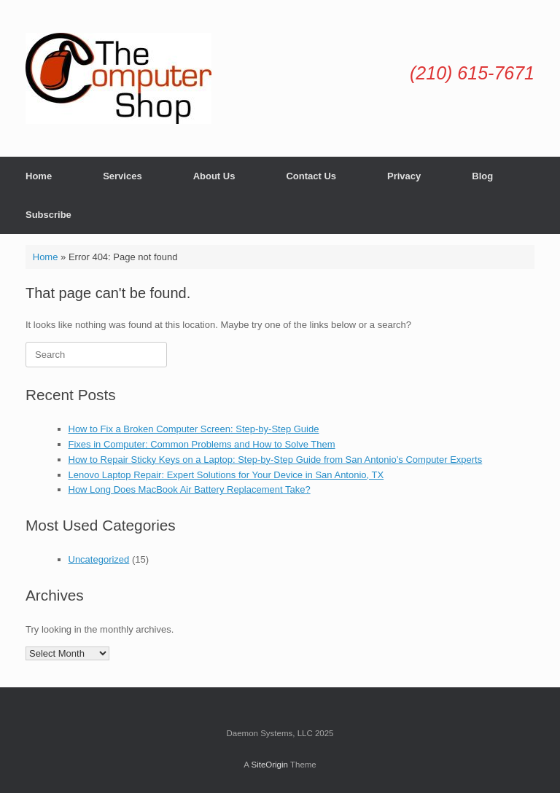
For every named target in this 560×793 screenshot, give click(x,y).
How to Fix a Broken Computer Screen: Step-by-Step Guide (194, 428)
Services (122, 176)
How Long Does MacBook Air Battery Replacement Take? (190, 489)
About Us (214, 176)
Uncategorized (99, 559)
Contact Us (311, 176)
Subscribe (48, 214)
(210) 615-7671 (472, 73)
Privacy (404, 176)
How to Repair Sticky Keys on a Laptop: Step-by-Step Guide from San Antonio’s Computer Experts (276, 459)
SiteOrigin (269, 764)
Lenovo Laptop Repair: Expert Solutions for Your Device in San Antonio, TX (226, 474)
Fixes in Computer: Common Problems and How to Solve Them (202, 444)
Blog (482, 176)
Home (39, 176)
